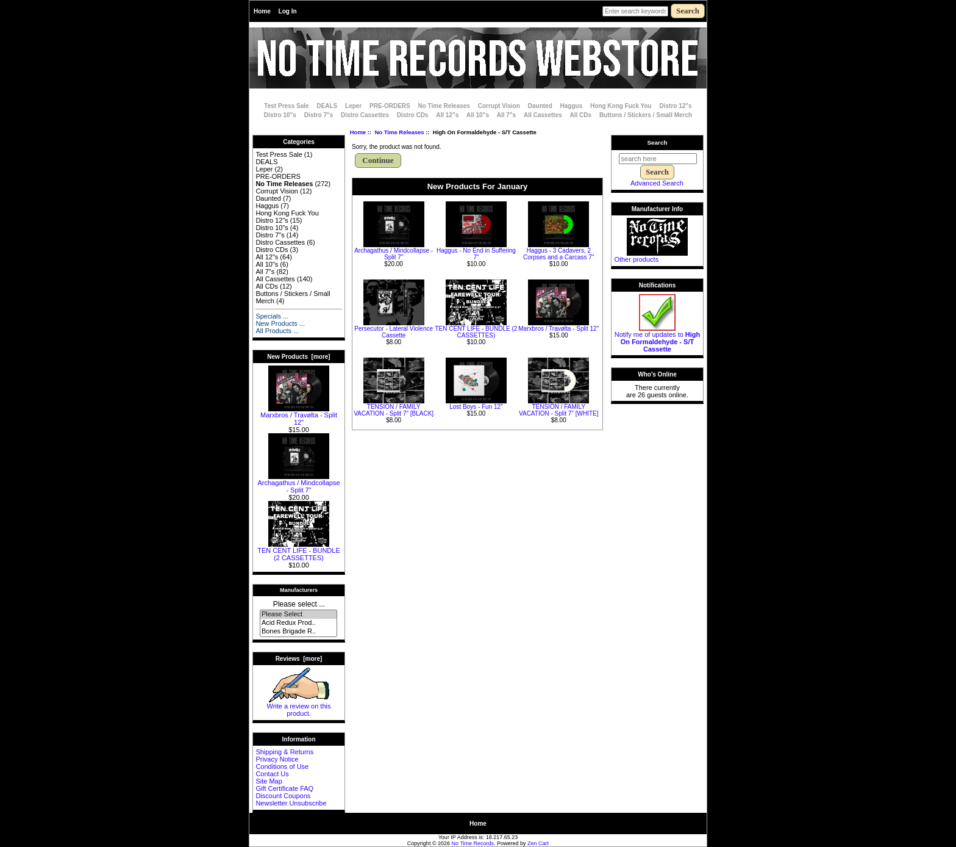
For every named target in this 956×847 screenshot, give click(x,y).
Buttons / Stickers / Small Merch (645, 115)
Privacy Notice (276, 759)
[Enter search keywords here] (635, 11)
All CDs (581, 115)
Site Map (268, 781)
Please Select (298, 614)
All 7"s (506, 115)
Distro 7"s (319, 115)
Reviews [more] (299, 658)
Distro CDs (413, 115)
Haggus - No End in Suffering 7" (476, 254)
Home (262, 11)
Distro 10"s (280, 115)
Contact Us (271, 773)
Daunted (540, 106)
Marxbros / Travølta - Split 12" (298, 415)
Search (657, 142)
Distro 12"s (676, 106)
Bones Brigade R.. (298, 631)
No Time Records (473, 843)
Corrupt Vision (499, 106)
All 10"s (477, 115)
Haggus (571, 106)
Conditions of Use (282, 766)
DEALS (326, 106)
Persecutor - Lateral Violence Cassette (393, 332)
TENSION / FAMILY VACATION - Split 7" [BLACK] (393, 410)
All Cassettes (543, 115)
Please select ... (299, 604)
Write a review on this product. (299, 706)
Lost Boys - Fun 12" (475, 406)
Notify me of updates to (658, 339)
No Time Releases (399, 132)
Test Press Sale (286, 106)
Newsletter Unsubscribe (290, 803)
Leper (353, 106)
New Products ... (280, 323)
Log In (288, 11)
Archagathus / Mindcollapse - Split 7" (298, 483)
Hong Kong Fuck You (621, 106)
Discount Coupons (282, 795)
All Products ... (277, 330)
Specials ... (271, 316)
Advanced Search (656, 183)
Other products (636, 259)
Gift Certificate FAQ (284, 788)
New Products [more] (298, 356)
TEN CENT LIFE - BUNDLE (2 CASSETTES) (298, 551)
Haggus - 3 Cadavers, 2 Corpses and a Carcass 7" (558, 254)
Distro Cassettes (365, 115)
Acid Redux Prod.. (298, 623)
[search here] (658, 158)
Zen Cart (538, 843)
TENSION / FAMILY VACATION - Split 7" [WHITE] (558, 410)
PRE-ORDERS (389, 106)
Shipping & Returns (284, 751)
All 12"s (447, 115)
